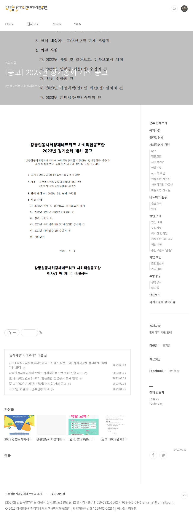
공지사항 (15, 355)
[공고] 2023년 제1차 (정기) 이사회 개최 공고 (37, 383)
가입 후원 (155, 257)
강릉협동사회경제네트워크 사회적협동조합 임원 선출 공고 (46, 373)
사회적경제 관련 (159, 144)
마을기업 (156, 168)
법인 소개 (155, 216)
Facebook (156, 370)
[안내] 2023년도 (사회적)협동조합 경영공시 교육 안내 (43, 378)
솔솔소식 (156, 203)
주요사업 (156, 228)
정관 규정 (157, 244)
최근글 (153, 345)
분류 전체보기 (158, 123)
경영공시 (156, 282)
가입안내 (156, 269)
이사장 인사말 (159, 233)
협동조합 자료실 (160, 179)
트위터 (163, 455)
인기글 (166, 345)
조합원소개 (157, 263)
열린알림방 (156, 137)
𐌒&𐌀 (77, 23)
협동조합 (156, 156)
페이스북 (153, 455)
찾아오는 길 (58, 494)
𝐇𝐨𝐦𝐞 (9, 23)
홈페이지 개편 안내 (160, 332)
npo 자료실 (158, 173)
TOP (184, 495)
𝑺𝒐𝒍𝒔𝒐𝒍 (57, 23)
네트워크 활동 (158, 197)
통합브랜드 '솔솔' (161, 250)
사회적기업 (157, 162)
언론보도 (155, 295)
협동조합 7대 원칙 (162, 239)
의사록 (155, 288)
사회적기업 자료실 (162, 184)
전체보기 (33, 23)
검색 (174, 8)
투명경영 (155, 276)
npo (153, 151)
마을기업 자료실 (160, 190)
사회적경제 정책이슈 (162, 302)
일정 (153, 209)
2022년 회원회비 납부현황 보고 (29, 389)
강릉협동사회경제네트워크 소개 (23, 494)
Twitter (174, 370)
